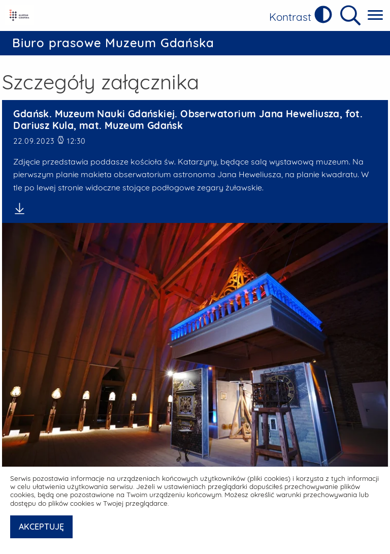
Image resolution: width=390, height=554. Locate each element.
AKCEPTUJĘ (41, 527)
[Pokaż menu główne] (375, 15)
